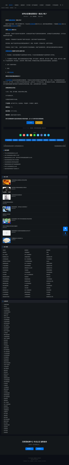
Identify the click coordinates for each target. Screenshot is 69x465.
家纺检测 (6, 344)
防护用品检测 (7, 419)
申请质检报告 (49, 286)
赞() (30, 123)
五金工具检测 (7, 318)
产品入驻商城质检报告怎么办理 (11, 153)
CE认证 (5, 307)
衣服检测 (6, 412)
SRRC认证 (6, 316)
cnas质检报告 (7, 310)
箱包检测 (6, 406)
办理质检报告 (5, 259)
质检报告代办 (5, 290)
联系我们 (29, 449)
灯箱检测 (6, 386)
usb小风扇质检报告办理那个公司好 (12, 156)
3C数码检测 (6, 305)
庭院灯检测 (6, 348)
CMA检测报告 (6, 281)
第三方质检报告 (28, 264)
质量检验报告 (9, 51)
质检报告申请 (49, 266)
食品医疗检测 (7, 425)
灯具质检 (48, 292)
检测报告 (17, 5)
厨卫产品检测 (7, 331)
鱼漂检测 (6, 429)
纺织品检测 (6, 408)
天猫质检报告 (5, 270)
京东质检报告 (27, 273)
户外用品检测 (55, 5)
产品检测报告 (9, 80)
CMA (47, 253)
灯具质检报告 (5, 292)
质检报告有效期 (6, 277)
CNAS (47, 255)
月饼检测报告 (27, 295)
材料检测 (6, 372)
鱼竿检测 (6, 431)
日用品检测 (47, 5)
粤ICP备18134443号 (34, 459)
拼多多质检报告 (7, 363)
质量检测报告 (12, 20)
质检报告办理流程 (6, 261)
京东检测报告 (27, 297)
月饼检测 (48, 295)
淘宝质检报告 (5, 286)
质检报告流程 (5, 284)
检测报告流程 (27, 281)
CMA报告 (48, 288)
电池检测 (6, 399)
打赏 (38, 123)
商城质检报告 (27, 279)
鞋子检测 (28, 5)
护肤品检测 (6, 359)
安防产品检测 (7, 339)
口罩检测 (6, 333)
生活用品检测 (7, 393)
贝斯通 (59, 24)
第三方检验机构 (28, 290)
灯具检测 (41, 5)
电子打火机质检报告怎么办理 (11, 167)
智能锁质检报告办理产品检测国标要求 (13, 164)
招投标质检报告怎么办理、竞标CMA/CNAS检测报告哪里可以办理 (18, 158)
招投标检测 (6, 361)
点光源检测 (6, 387)
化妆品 (47, 261)
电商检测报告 (49, 270)
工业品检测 (6, 346)
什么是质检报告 (28, 284)
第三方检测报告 (28, 259)
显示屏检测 (6, 369)
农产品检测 (6, 325)
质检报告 (34, 2)
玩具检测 (4, 288)
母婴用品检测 (7, 378)
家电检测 (48, 275)
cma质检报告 (6, 308)
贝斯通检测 (32, 24)
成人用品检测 (7, 352)
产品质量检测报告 (28, 261)
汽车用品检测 (7, 380)
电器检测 (26, 277)
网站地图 (39, 458)
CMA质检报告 (49, 273)
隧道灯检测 (6, 421)
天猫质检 (26, 270)
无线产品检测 (7, 365)
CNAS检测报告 (28, 266)
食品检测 (6, 427)
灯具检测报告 (5, 295)
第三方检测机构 (28, 255)
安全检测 (4, 273)
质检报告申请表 (6, 297)
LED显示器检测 (7, 312)
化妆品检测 (48, 290)
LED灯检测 (6, 314)
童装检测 (6, 401)
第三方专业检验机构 (29, 275)
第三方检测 (5, 255)
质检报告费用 (49, 264)
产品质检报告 (49, 259)
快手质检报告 (7, 350)
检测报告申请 (49, 268)
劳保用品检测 (7, 327)
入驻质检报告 (49, 279)
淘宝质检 (26, 288)
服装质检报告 (27, 292)
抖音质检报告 (7, 355)
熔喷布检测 (6, 389)
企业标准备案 (7, 322)
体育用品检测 (7, 324)
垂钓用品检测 (7, 335)
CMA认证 (48, 277)
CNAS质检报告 (6, 279)
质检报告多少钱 (49, 281)
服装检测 (22, 5)
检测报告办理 (14, 26)
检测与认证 (6, 374)
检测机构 (29, 140)
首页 (6, 5)
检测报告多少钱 (49, 297)
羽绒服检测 (6, 410)
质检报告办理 (49, 257)
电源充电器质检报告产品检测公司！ (12, 169)
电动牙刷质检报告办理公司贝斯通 (12, 160)
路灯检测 (6, 418)
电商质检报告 (5, 268)
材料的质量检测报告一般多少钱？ (34, 14)
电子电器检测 (34, 5)
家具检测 (6, 340)
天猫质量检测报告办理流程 (60, 146)
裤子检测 (6, 414)
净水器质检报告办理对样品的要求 (12, 162)
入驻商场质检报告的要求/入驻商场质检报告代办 (13, 146)
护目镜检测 (6, 357)
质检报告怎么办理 (28, 268)
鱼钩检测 (6, 433)
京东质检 (4, 275)
